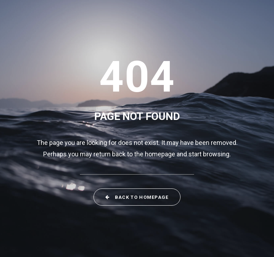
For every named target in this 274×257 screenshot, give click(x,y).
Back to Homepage (136, 197)
